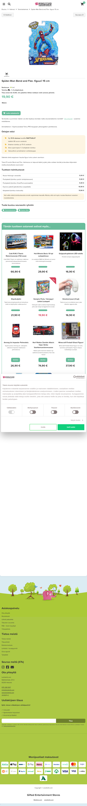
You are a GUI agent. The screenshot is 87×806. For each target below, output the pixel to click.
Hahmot (12, 9)
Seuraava (79, 15)
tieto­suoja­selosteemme (9, 726)
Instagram (4, 667)
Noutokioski (6, 616)
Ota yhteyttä (68, 119)
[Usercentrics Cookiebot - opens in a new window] (74, 377)
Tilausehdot (6, 642)
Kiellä (43, 427)
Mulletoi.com (38, 800)
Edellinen (8, 15)
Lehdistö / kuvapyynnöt (9, 648)
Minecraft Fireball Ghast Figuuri (70, 342)
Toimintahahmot (23, 9)
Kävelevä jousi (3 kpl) (70, 299)
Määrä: (4, 103)
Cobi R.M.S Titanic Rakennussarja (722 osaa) (16, 254)
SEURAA (15, 360)
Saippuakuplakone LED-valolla (71, 253)
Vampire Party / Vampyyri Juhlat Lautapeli (43, 300)
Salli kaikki (71, 427)
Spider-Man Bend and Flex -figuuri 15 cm (45, 9)
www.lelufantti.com (8, 693)
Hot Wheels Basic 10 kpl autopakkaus (43, 254)
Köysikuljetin (16, 299)
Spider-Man (25, 210)
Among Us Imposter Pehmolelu (16, 342)
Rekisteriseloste (7, 645)
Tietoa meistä (6, 639)
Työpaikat (5, 655)
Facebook (8, 667)
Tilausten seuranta (8, 623)
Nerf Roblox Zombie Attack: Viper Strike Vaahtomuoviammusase (43, 345)
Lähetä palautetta (7, 619)
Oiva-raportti (6, 651)
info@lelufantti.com (8, 690)
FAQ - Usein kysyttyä (9, 626)
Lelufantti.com (49, 800)
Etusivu (4, 9)
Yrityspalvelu (6, 629)
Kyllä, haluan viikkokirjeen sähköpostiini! (16, 705)
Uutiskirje (13, 667)
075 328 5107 (6, 687)
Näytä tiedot (75, 420)
